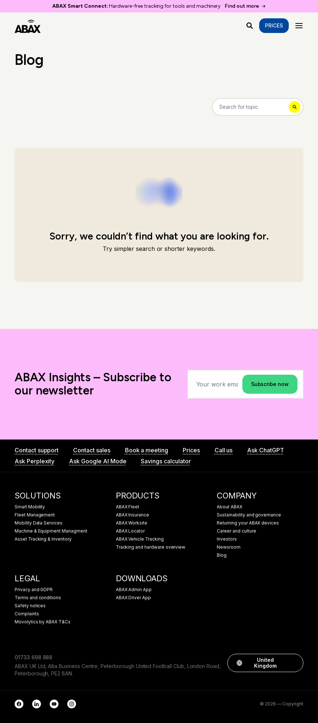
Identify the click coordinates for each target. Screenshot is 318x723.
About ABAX (229, 506)
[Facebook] (19, 704)
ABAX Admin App (134, 589)
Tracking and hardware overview (151, 547)
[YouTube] (54, 704)
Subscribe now (270, 384)
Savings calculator (165, 461)
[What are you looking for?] (249, 25)
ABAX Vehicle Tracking (140, 539)
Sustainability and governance (249, 515)
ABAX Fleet (128, 506)
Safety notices (30, 605)
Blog (222, 555)
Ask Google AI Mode (97, 461)
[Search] (257, 107)
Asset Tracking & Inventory (43, 539)
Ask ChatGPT (265, 450)
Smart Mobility (30, 506)
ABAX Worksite (131, 523)
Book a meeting (146, 450)
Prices (274, 25)
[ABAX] (28, 25)
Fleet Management (35, 515)
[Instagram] (71, 704)
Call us (224, 450)
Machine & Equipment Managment (51, 531)
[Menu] (299, 25)
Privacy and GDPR (34, 589)
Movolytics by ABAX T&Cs (43, 621)
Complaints (27, 613)
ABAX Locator (130, 531)
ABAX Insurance (132, 515)
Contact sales (91, 450)
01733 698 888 (33, 657)
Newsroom (229, 547)
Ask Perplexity (34, 461)
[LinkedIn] (36, 704)
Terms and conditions (38, 597)
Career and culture (236, 531)
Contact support (36, 450)
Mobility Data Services (39, 523)
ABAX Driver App (133, 597)
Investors (227, 539)
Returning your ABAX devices (248, 523)
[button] (294, 663)
